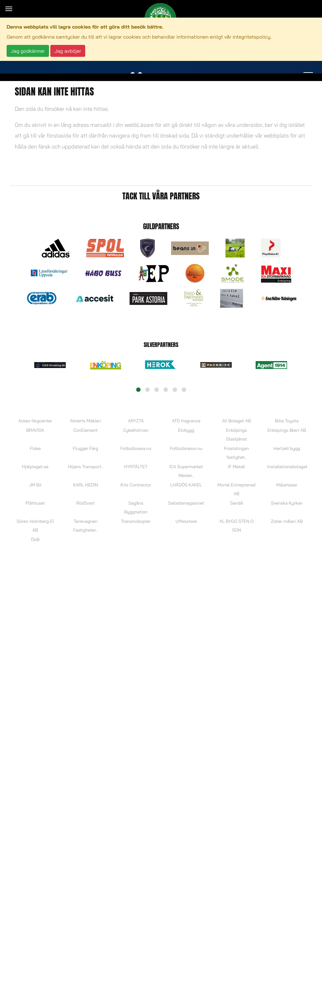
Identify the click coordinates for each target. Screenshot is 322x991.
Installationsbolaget (286, 466)
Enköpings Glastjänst (236, 434)
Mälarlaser (286, 485)
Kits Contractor (135, 485)
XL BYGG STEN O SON (236, 525)
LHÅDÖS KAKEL (186, 485)
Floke (35, 448)
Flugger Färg (85, 448)
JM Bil (35, 485)
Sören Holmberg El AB (35, 525)
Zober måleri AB (287, 521)
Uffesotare (186, 521)
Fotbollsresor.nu (186, 448)
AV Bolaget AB (236, 421)
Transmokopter (136, 521)
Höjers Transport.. (85, 466)
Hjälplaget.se (35, 466)
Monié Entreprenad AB (237, 489)
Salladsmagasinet (186, 503)
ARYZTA (136, 421)
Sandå (236, 503)
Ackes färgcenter (35, 421)
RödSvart (85, 503)
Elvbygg (186, 430)
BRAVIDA (35, 430)
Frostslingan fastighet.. (236, 453)
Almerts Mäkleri (85, 421)
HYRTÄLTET (135, 466)
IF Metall (236, 466)
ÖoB (35, 539)
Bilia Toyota (286, 421)
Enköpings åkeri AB (287, 430)
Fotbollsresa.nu (135, 448)
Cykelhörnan (135, 430)
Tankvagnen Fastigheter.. (85, 525)
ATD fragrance (186, 421)
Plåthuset (35, 503)
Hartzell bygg (286, 448)
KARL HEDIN (85, 485)
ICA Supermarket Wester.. (186, 471)
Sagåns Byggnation (135, 507)
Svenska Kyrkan (287, 503)
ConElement (85, 430)
